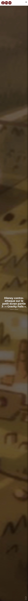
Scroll (26, 598)
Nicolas (17, 309)
